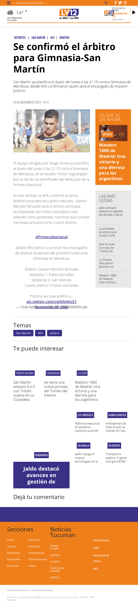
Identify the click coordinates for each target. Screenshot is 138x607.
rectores (55, 561)
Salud (32, 565)
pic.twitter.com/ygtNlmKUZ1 (52, 301)
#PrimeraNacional (52, 236)
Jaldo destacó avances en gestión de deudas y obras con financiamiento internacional (111, 215)
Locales (11, 546)
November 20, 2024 (51, 306)
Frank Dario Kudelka (57, 569)
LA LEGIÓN (82, 373)
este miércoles (85, 415)
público (54, 577)
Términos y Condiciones (18, 590)
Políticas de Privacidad (42, 590)
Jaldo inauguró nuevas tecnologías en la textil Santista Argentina (86, 461)
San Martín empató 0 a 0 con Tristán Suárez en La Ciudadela (24, 391)
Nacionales (13, 559)
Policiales (34, 540)
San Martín (23, 333)
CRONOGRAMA (53, 373)
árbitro (54, 333)
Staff (96, 547)
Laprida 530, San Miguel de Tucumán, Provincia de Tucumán (49, 597)
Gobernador (41, 455)
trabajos (55, 555)
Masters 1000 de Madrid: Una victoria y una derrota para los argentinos (112, 161)
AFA (40, 333)
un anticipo (114, 445)
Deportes (34, 546)
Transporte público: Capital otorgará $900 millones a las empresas (116, 461)
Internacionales (38, 559)
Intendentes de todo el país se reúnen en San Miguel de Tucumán (116, 430)
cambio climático (117, 415)
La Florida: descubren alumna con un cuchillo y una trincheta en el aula (107, 268)
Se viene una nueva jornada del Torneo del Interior (56, 389)
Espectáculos (36, 553)
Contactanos (101, 540)
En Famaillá (83, 445)
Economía (13, 565)
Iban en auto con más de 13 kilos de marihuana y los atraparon (107, 251)
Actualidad (13, 553)
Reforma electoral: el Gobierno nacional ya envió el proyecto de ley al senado (87, 430)
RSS (95, 568)
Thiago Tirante (54, 547)
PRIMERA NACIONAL (25, 373)
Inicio (10, 540)
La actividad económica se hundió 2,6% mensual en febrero (108, 235)
